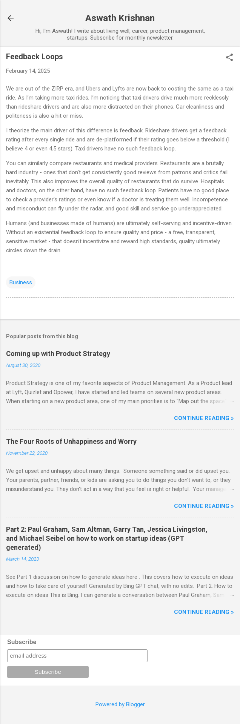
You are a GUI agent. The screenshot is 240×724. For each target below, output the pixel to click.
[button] (229, 58)
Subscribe (21, 642)
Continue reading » (204, 418)
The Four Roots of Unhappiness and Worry (71, 441)
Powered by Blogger (120, 704)
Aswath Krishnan (120, 18)
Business (20, 282)
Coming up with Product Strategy (58, 353)
